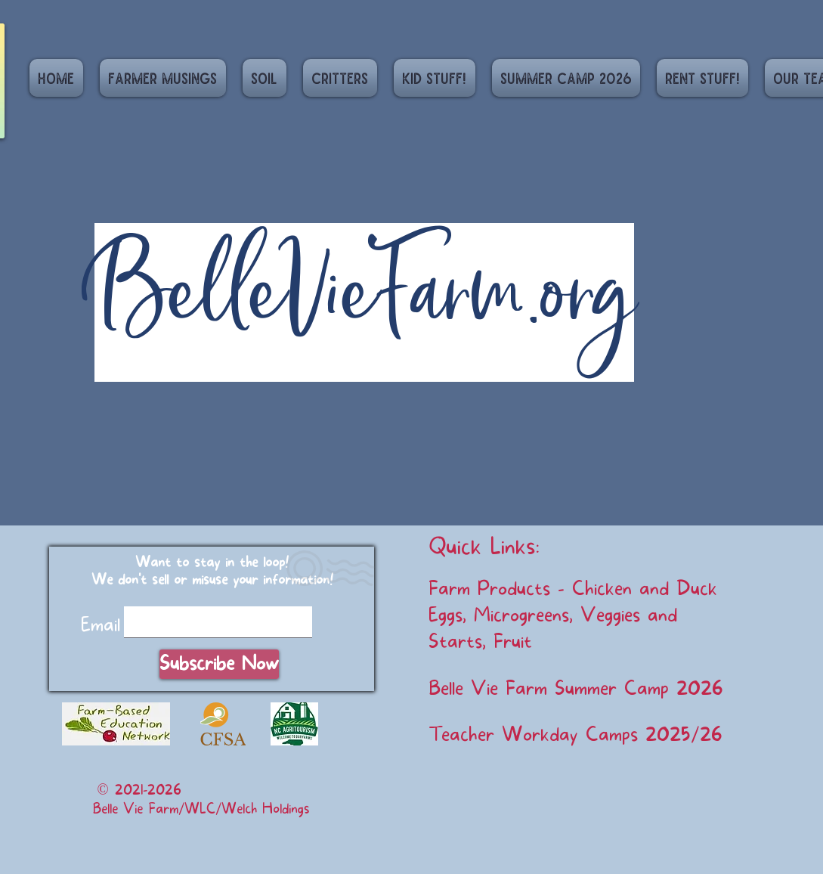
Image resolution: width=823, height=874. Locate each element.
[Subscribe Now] (219, 664)
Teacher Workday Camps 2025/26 (575, 735)
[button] (264, 78)
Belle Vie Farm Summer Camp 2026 (576, 689)
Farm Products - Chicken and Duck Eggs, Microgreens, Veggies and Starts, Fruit (573, 615)
